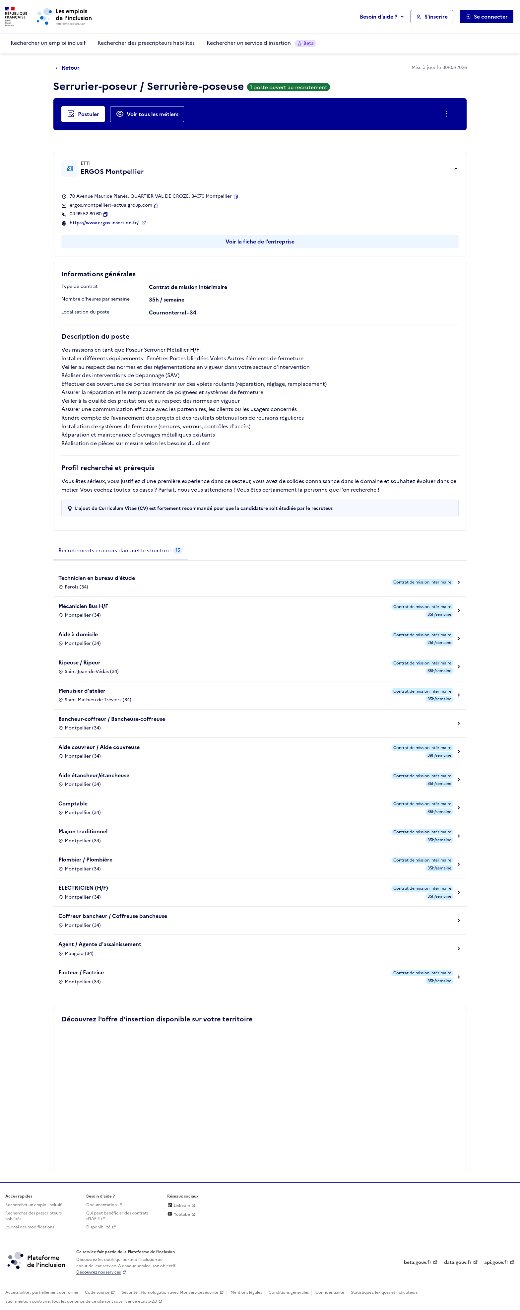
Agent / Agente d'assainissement (99, 944)
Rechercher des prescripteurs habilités (146, 43)
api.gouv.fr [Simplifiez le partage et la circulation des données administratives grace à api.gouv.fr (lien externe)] (496, 1262)
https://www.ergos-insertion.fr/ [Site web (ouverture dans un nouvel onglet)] (105, 223)
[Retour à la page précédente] (69, 68)
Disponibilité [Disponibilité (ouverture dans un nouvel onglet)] (98, 1227)
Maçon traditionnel (82, 831)
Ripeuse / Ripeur (79, 662)
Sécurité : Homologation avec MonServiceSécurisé (170, 1292)
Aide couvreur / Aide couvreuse (99, 747)
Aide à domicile (78, 634)
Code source (97, 1292)
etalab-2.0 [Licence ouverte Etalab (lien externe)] (147, 1301)
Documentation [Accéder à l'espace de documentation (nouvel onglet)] (101, 1205)
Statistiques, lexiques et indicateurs (384, 1292)
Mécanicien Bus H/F (83, 606)
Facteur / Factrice (81, 972)
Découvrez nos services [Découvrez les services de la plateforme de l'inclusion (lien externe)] (98, 1272)
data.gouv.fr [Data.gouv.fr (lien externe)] (458, 1262)
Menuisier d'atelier (81, 691)
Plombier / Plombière (85, 859)
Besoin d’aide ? (378, 17)
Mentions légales (246, 1292)
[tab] (120, 550)
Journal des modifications (29, 1227)
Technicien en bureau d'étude (96, 578)
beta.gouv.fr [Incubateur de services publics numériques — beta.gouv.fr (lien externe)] (417, 1262)
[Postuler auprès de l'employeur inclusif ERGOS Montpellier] (83, 114)
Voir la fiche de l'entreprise (260, 241)
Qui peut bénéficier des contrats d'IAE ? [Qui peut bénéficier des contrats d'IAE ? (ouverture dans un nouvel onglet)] (117, 1216)
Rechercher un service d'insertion (261, 43)
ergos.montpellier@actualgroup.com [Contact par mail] (111, 205)
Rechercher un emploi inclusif (48, 43)
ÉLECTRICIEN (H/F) (83, 888)
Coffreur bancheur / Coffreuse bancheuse (112, 916)
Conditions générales (289, 1292)
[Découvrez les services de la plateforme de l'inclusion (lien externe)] (36, 1260)
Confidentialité (329, 1292)
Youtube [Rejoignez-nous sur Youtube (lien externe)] (178, 1214)
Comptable (73, 803)
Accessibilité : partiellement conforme (41, 1292)
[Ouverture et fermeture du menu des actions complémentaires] (447, 114)
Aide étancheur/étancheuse (93, 775)
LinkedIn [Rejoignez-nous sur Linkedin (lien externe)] (178, 1205)
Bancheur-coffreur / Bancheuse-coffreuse (111, 719)
